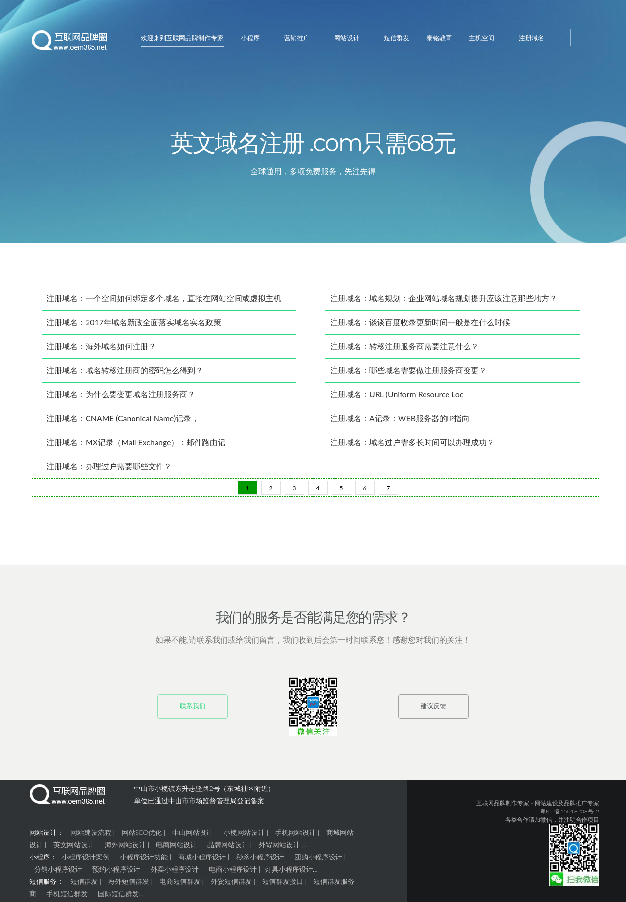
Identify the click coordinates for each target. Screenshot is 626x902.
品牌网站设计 (227, 848)
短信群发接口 (282, 885)
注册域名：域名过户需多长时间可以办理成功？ (412, 446)
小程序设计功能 (144, 861)
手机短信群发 (67, 897)
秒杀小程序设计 (260, 861)
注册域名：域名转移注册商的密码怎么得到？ (124, 374)
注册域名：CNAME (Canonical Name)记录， (122, 422)
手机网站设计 (295, 836)
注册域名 (531, 38)
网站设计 (346, 38)
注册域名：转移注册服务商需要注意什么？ (404, 350)
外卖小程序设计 (175, 873)
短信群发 (396, 38)
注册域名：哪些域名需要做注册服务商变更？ (408, 374)
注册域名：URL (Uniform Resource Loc (396, 398)
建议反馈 (433, 710)
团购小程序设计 (318, 861)
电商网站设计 (176, 848)
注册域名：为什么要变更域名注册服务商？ (120, 398)
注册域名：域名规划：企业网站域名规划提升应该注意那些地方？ (443, 302)
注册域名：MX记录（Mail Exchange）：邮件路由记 (135, 446)
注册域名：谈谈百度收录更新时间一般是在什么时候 (420, 326)
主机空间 (481, 38)
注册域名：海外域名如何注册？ (101, 350)
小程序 (250, 38)
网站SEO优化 (142, 836)
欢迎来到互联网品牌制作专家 (182, 38)
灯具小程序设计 (289, 873)
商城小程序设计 (202, 861)
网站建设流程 (91, 836)
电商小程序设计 (233, 873)
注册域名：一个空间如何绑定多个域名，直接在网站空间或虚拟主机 (163, 302)
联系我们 (192, 710)
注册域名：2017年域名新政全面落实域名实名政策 (133, 326)
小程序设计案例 (86, 861)
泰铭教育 (439, 38)
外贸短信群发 (231, 885)
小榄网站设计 (244, 836)
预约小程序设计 (116, 873)
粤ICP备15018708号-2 (569, 815)
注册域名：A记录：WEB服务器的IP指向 (400, 422)
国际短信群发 (118, 897)
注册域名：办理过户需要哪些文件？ (109, 469)
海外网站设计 (125, 848)
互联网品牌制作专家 (502, 807)
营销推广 (297, 38)
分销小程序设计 (58, 873)
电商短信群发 (180, 885)
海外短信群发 (128, 885)
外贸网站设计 (279, 848)
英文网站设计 (73, 848)
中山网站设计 (192, 836)
